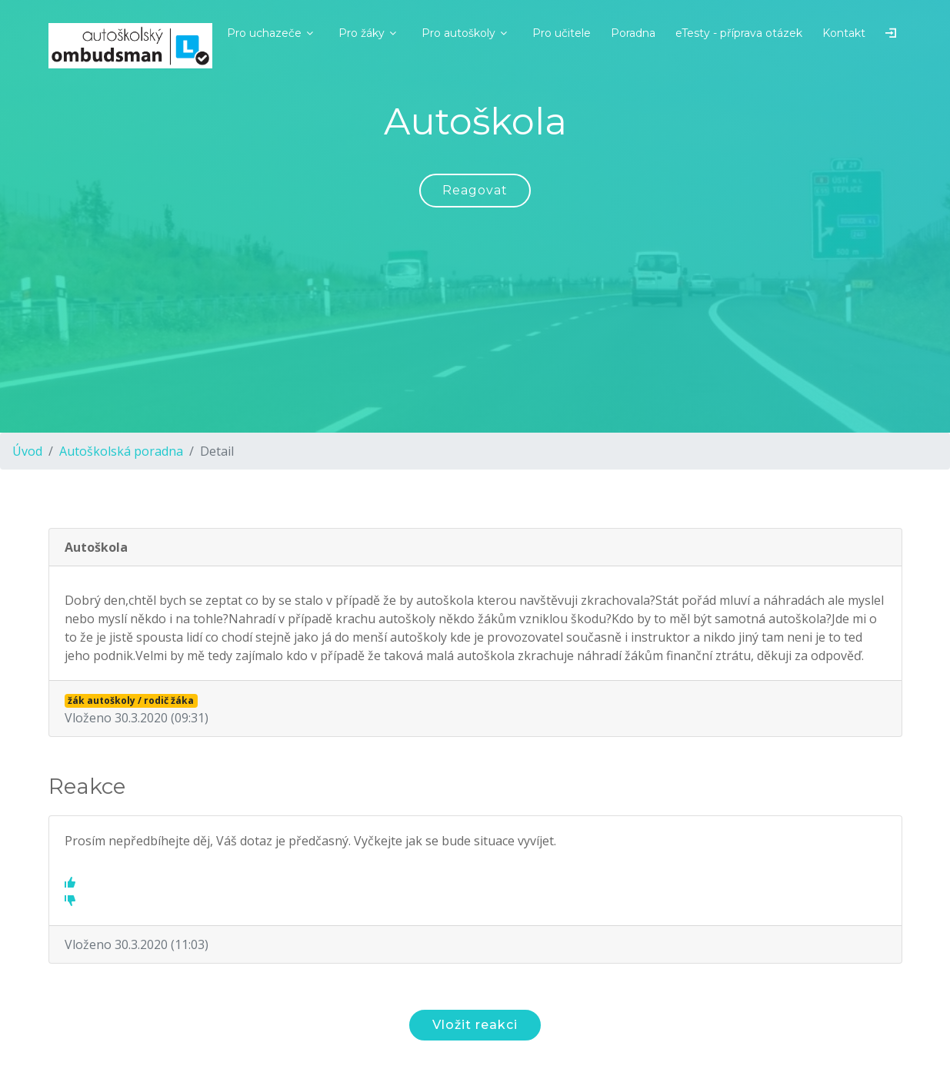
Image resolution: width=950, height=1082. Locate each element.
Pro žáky (361, 33)
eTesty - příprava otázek (738, 33)
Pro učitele (561, 33)
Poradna (633, 33)
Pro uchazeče (264, 33)
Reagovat (475, 190)
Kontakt (843, 33)
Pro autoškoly (458, 33)
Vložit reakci (475, 1024)
